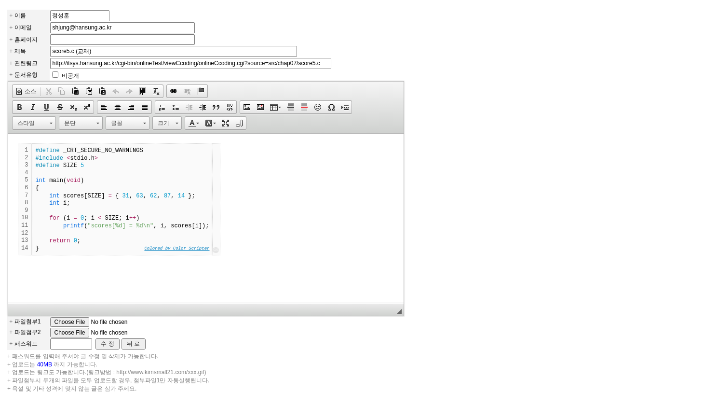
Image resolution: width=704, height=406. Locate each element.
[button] (26, 91)
